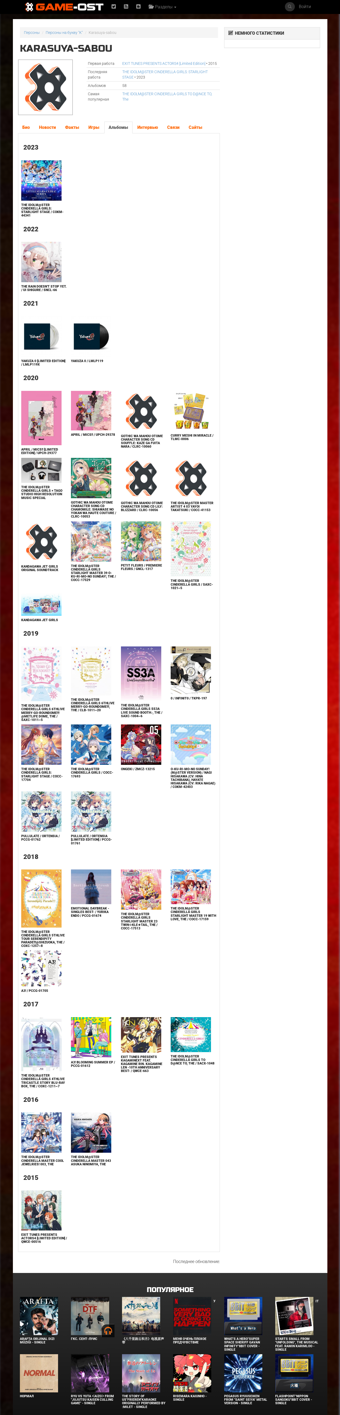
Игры (93, 127)
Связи (173, 127)
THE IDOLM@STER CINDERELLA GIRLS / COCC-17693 (92, 772)
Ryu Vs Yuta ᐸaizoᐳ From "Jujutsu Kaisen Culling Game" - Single (92, 1399)
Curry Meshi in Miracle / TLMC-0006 (192, 437)
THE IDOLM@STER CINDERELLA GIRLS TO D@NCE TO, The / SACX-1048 (192, 1060)
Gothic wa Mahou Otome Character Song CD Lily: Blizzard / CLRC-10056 (142, 506)
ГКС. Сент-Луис (84, 1339)
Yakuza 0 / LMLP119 (87, 361)
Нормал (27, 1396)
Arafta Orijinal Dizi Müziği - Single (37, 1340)
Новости (47, 127)
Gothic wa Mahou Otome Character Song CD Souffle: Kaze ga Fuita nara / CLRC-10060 (142, 441)
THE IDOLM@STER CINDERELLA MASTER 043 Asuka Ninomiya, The (91, 1160)
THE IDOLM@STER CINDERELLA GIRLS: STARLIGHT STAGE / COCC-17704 (42, 774)
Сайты (195, 127)
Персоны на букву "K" (64, 32)
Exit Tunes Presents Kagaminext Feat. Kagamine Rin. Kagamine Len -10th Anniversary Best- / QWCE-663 (141, 1064)
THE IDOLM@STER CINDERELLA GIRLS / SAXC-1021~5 (192, 584)
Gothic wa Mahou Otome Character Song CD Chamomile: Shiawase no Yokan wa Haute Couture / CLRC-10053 (93, 510)
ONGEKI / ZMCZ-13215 (138, 769)
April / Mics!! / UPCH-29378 (93, 435)
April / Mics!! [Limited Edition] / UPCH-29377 (39, 451)
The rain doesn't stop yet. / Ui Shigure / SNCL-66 (44, 288)
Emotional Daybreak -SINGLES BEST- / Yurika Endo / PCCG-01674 (90, 912)
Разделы (162, 6)
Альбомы (118, 127)
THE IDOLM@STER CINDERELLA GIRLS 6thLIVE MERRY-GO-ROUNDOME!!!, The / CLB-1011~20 (92, 705)
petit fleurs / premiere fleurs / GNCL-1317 (141, 567)
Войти (305, 6)
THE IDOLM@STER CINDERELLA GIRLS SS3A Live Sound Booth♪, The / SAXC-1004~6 (141, 710)
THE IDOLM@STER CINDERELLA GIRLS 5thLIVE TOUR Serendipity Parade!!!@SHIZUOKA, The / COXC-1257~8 (43, 939)
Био (26, 127)
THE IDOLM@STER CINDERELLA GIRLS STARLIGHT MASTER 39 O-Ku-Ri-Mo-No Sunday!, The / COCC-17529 (93, 573)
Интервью (147, 127)
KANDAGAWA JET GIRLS (39, 620)
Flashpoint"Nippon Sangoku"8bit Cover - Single (293, 1399)
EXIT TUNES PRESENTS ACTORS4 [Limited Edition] (163, 63)
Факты (72, 127)
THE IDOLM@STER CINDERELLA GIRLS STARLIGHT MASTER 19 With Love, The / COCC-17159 (193, 914)
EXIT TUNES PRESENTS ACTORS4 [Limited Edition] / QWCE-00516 (44, 1238)
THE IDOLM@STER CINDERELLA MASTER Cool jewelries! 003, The (42, 1160)
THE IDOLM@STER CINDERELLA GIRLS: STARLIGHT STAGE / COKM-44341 (42, 210)
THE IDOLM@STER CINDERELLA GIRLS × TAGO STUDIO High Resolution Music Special (41, 492)
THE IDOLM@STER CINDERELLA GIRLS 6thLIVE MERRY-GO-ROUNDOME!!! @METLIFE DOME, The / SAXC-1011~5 (43, 713)
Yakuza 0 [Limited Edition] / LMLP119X (43, 362)
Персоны (32, 32)
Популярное (170, 1290)
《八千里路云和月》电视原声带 (143, 1340)
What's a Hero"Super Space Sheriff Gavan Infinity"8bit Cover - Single (242, 1344)
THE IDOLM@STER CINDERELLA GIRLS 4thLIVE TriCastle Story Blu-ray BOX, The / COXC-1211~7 (43, 1081)
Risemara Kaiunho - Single (190, 1398)
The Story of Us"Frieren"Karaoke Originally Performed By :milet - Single (144, 1401)
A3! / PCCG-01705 (34, 991)
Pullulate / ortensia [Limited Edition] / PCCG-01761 (91, 839)
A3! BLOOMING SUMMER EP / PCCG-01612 (93, 1064)
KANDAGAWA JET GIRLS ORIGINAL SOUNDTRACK (39, 568)
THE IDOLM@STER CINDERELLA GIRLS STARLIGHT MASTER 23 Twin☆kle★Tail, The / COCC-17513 (139, 921)
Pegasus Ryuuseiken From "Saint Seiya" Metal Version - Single (245, 1399)
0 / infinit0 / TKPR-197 (189, 698)
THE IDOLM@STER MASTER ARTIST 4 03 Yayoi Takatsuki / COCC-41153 (192, 506)
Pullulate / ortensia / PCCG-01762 (40, 837)
